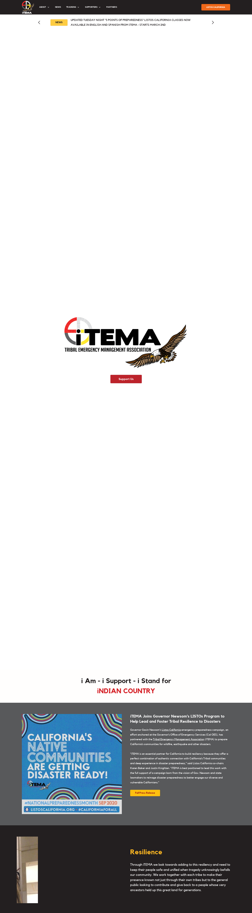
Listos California (171, 729)
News (58, 7)
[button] (44, 7)
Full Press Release (145, 793)
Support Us (126, 379)
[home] (28, 7)
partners (111, 7)
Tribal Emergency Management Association (178, 739)
